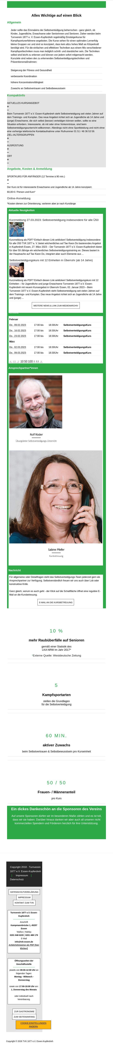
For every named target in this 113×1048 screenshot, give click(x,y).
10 (22, 361)
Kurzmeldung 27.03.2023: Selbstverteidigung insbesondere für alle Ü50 (54, 219)
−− (14, 361)
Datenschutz (17, 879)
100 (30, 361)
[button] (56, 106)
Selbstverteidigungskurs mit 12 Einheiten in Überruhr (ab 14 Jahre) (51, 260)
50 (25, 361)
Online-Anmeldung (18, 198)
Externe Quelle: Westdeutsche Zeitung (57, 655)
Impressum (22, 875)
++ (37, 361)
